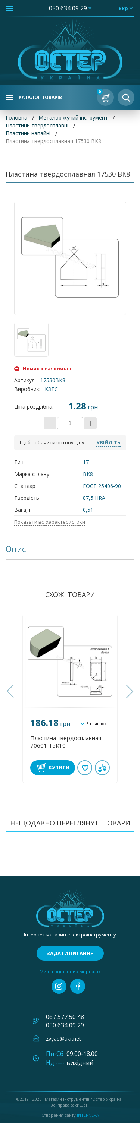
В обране (85, 767)
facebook (77, 986)
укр (123, 8)
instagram (59, 986)
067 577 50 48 (65, 1017)
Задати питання (70, 953)
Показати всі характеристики (49, 521)
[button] (11, 691)
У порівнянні (102, 767)
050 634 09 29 (68, 8)
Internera (88, 1115)
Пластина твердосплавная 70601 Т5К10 (65, 741)
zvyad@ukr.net (63, 1038)
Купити (59, 767)
